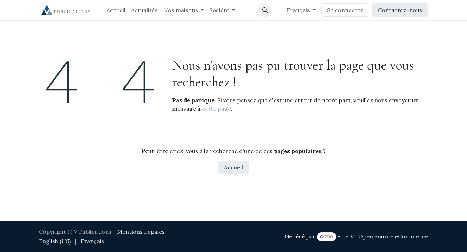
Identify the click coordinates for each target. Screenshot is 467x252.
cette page (216, 108)
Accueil (233, 167)
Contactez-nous (400, 10)
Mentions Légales (141, 231)
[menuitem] (116, 10)
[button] (265, 10)
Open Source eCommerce (393, 236)
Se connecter (345, 10)
